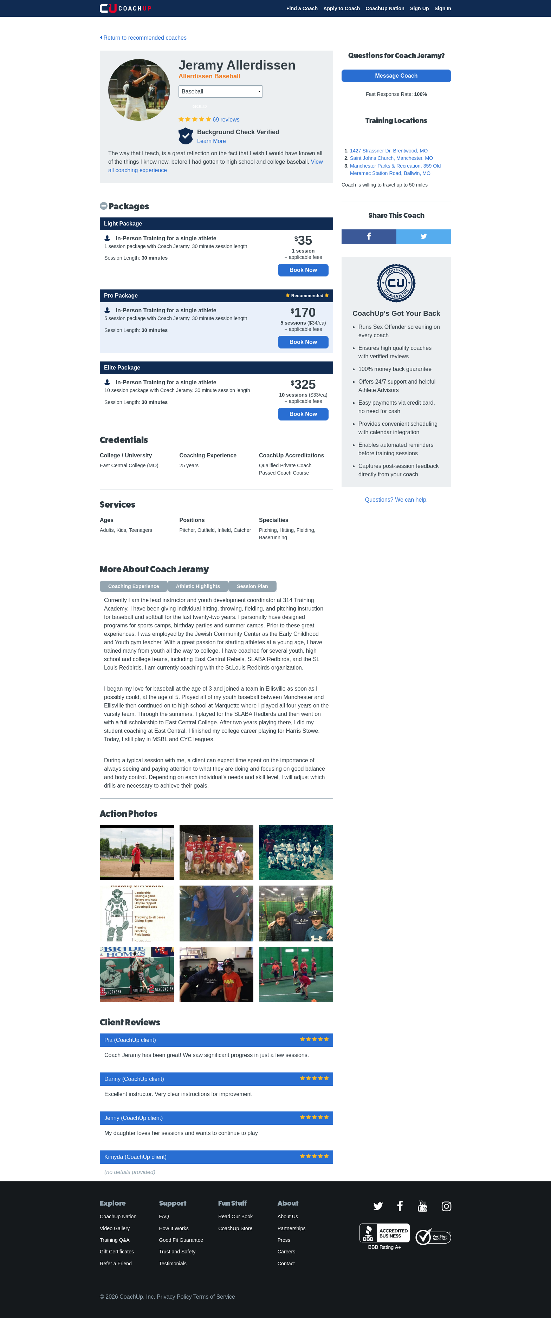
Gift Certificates (117, 1251)
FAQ (164, 1216)
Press (284, 1240)
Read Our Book (235, 1216)
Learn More (211, 141)
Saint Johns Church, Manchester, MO (391, 158)
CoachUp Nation (384, 8)
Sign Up (419, 8)
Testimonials (173, 1263)
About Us (288, 1216)
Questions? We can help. (396, 500)
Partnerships (292, 1228)
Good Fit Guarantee (181, 1240)
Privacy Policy (174, 1297)
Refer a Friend (116, 1263)
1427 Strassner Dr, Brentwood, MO (389, 151)
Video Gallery (115, 1228)
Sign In (443, 8)
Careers (287, 1251)
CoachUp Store (235, 1228)
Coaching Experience (133, 586)
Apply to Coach (341, 8)
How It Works (174, 1228)
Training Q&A (115, 1240)
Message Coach (396, 76)
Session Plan (252, 586)
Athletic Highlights (198, 586)
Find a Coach (302, 8)
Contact (286, 1263)
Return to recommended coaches (143, 38)
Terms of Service (214, 1297)
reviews (226, 120)
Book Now (303, 270)
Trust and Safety (177, 1251)
